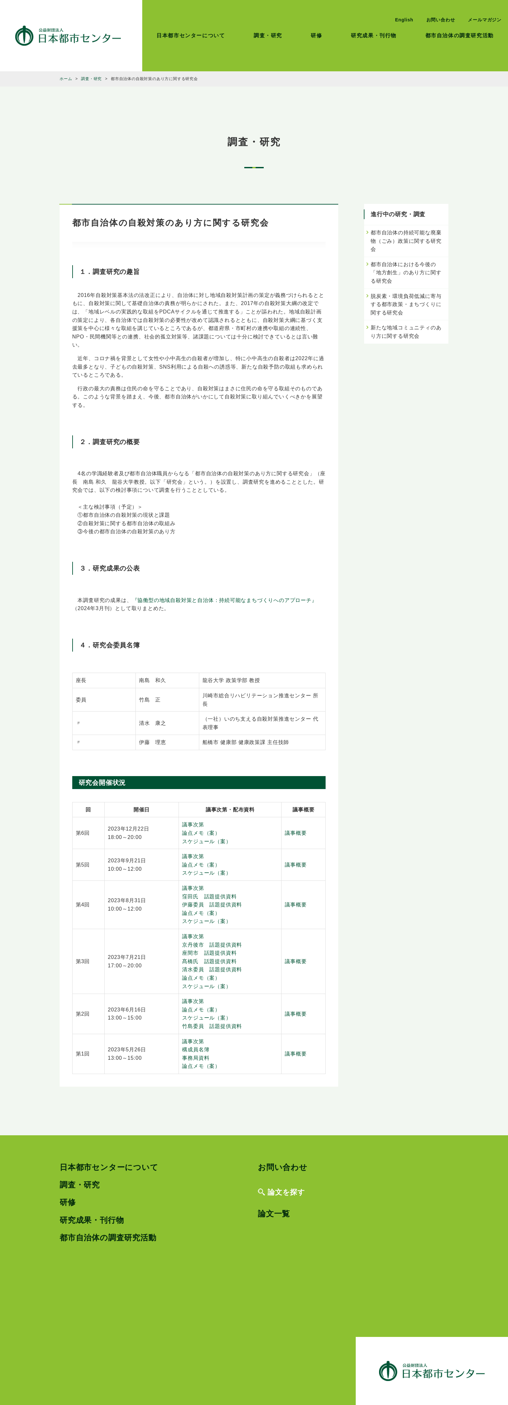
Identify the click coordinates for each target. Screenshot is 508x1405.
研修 (316, 35)
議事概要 (295, 833)
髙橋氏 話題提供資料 (209, 961)
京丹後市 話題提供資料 (212, 945)
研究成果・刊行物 (374, 35)
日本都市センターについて (190, 35)
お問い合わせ (440, 19)
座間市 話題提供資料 (209, 953)
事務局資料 (195, 1058)
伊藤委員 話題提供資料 (212, 904)
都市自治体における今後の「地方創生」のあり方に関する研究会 (406, 273)
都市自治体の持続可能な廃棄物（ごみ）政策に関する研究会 (406, 241)
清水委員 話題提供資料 (212, 969)
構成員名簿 (195, 1049)
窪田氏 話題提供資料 (209, 896)
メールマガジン (485, 19)
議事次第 (193, 824)
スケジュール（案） (206, 841)
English (404, 19)
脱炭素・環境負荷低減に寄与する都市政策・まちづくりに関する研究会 (406, 304)
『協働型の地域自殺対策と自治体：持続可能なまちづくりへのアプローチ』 (224, 600)
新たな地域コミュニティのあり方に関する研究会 (406, 332)
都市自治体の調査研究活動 (459, 35)
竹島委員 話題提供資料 (212, 1026)
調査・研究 (268, 35)
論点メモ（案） (201, 833)
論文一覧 (274, 1213)
